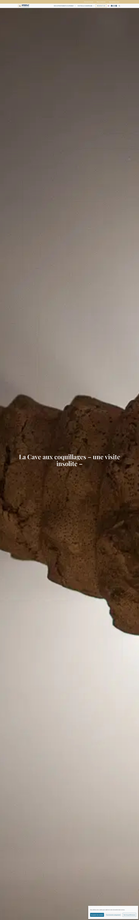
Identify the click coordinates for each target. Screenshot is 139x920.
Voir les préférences (129, 915)
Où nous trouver (88, 2)
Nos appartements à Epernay (65, 6)
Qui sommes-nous (114, 2)
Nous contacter (101, 2)
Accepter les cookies (97, 915)
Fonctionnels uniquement (113, 915)
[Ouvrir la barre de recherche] (119, 6)
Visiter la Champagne (86, 6)
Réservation (101, 6)
